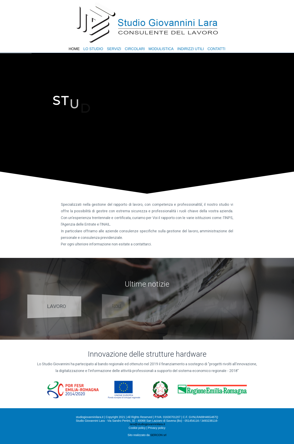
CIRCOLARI (135, 49)
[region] (147, 124)
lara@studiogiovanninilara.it (147, 424)
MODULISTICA (161, 49)
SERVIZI (114, 49)
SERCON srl (158, 435)
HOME (74, 49)
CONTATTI (216, 49)
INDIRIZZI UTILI (190, 49)
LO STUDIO (93, 49)
